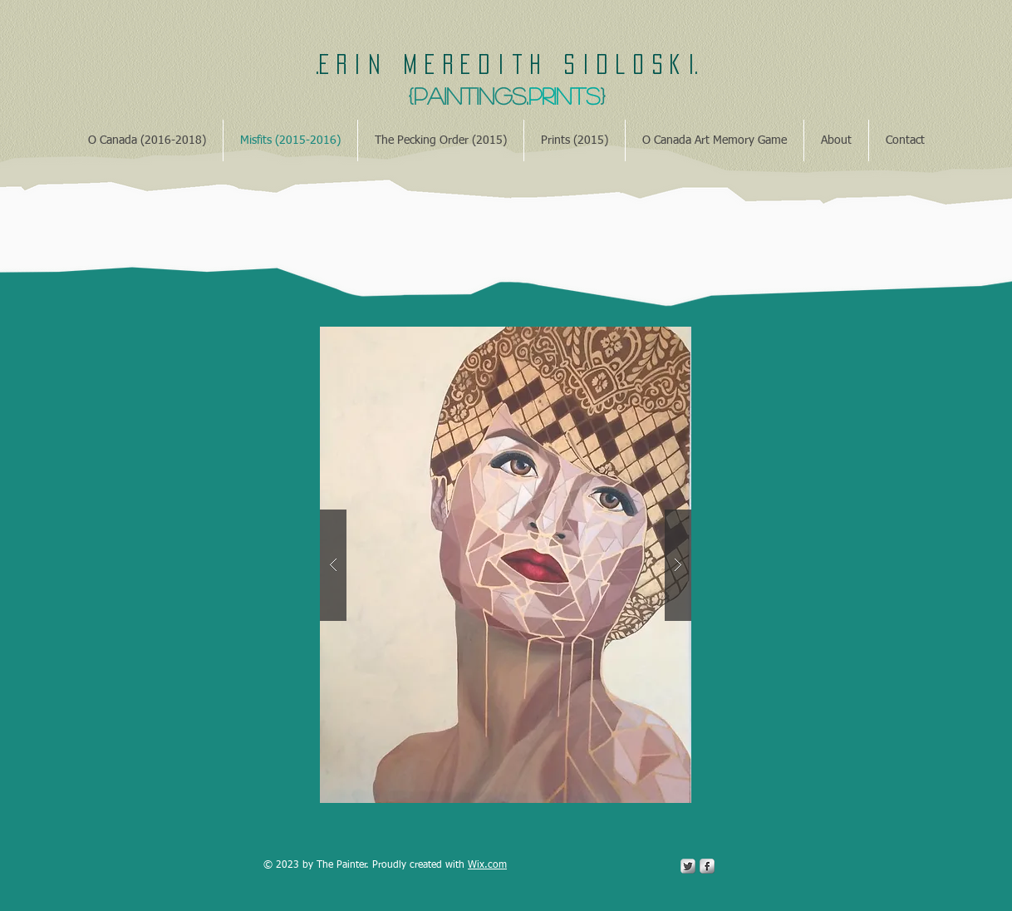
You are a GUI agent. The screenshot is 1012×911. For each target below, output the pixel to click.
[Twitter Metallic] (687, 866)
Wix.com (487, 865)
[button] (505, 565)
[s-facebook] (707, 866)
